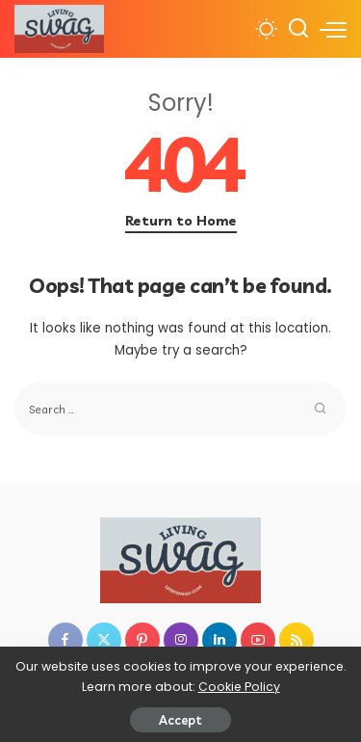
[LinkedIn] (219, 640)
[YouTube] (258, 640)
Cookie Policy (239, 686)
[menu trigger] (333, 29)
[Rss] (296, 640)
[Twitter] (104, 640)
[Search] (298, 29)
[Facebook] (65, 640)
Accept (180, 720)
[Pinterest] (142, 640)
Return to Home (181, 220)
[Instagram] (181, 640)
